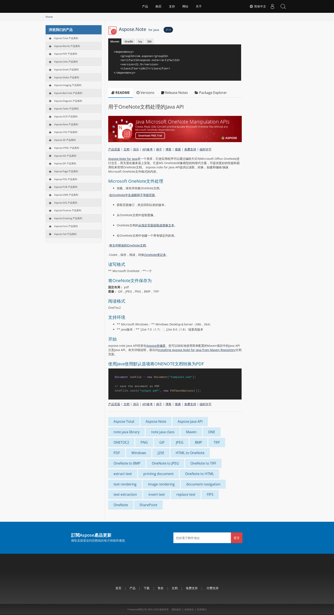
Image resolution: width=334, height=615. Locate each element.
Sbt (149, 41)
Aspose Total (124, 421)
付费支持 (213, 588)
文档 (127, 149)
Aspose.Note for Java (123, 159)
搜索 (178, 149)
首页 (118, 588)
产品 (145, 6)
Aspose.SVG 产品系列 (65, 202)
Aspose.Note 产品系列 (66, 124)
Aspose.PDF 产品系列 (65, 53)
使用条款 (189, 609)
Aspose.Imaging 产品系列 (67, 85)
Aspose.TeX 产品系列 (65, 234)
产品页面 (114, 149)
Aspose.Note (139, 29)
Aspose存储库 (156, 346)
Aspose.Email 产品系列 (66, 69)
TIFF (217, 442)
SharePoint (148, 505)
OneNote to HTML (199, 473)
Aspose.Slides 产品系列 (66, 77)
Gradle (129, 41)
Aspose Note (156, 421)
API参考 (147, 149)
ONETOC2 (121, 442)
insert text (156, 494)
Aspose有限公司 (138, 609)
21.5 (168, 30)
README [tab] (120, 92)
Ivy (140, 41)
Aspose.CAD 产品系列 (65, 132)
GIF (161, 442)
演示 (136, 149)
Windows (138, 452)
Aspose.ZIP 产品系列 (65, 163)
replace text (185, 494)
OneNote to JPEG (165, 463)
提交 (237, 538)
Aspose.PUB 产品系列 (65, 186)
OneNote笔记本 (155, 255)
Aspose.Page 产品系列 (66, 171)
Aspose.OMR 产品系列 (66, 194)
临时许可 (206, 149)
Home (49, 17)
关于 (199, 6)
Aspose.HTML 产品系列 (66, 147)
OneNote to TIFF (203, 463)
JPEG (179, 442)
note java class (162, 432)
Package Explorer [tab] (211, 92)
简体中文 (257, 6)
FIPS (210, 494)
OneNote (121, 505)
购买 (158, 6)
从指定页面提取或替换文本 (156, 225)
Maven (114, 41)
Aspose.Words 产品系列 (67, 46)
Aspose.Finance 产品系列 (67, 210)
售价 (161, 588)
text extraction (125, 494)
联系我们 (202, 609)
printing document (158, 473)
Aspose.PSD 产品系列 (65, 179)
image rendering (161, 484)
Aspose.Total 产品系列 (66, 38)
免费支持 (190, 149)
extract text (123, 473)
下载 (147, 588)
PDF (117, 452)
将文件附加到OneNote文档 (127, 245)
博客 (168, 149)
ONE (211, 432)
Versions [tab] (145, 92)
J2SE (161, 452)
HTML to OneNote (190, 452)
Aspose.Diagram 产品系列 (68, 100)
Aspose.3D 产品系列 (65, 139)
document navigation (203, 484)
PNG (144, 442)
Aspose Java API (190, 421)
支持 (172, 6)
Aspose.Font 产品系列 (66, 226)
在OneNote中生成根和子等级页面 (132, 195)
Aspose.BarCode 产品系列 (68, 93)
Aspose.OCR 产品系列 (66, 116)
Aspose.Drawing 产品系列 (68, 218)
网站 (185, 6)
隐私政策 (176, 609)
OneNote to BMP (127, 463)
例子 (159, 149)
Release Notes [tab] (174, 92)
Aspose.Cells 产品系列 (66, 61)
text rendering (125, 484)
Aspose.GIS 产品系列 (65, 155)
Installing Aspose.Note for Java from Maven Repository (197, 350)
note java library (127, 432)
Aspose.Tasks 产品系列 (66, 108)
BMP (198, 442)
